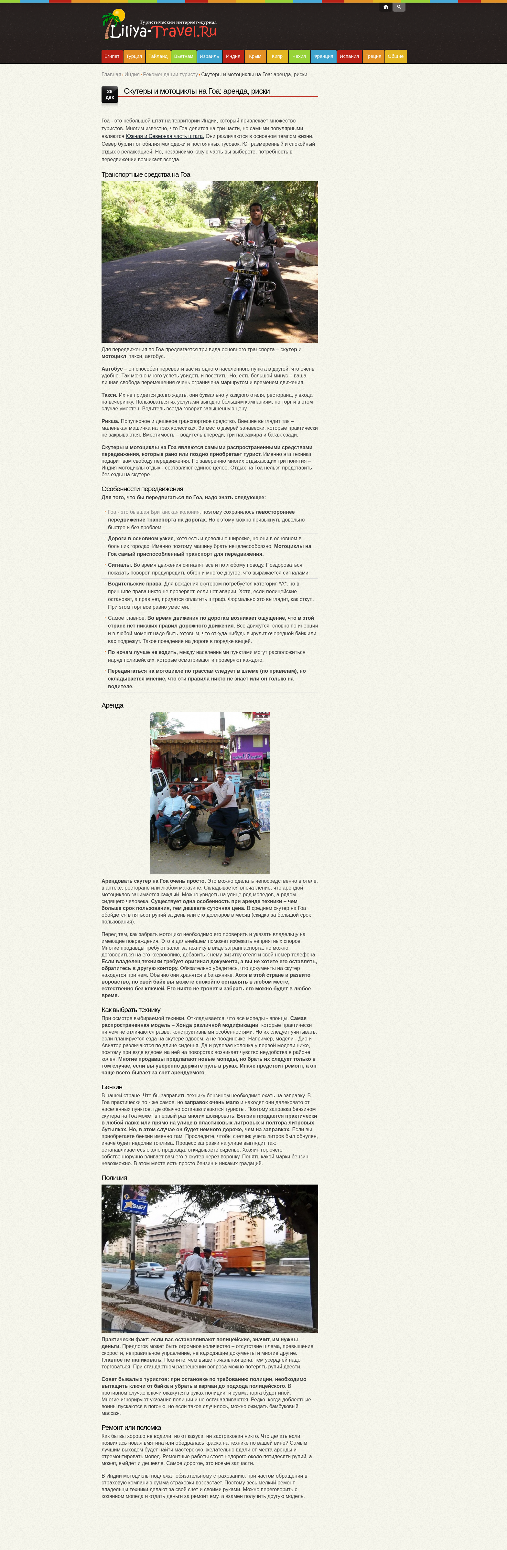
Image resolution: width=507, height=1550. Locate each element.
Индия (233, 56)
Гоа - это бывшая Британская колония (154, 512)
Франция (323, 56)
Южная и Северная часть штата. (165, 136)
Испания (349, 56)
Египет (112, 56)
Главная (111, 74)
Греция (373, 56)
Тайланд (157, 56)
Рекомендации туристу (170, 74)
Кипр (277, 56)
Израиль (209, 56)
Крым (255, 56)
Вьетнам (183, 56)
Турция (134, 56)
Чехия (299, 56)
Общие (396, 56)
